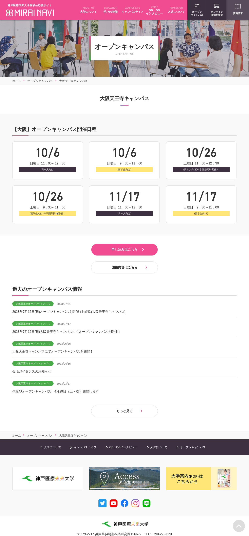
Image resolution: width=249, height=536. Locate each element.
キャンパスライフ (85, 439)
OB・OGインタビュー (123, 439)
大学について (52, 439)
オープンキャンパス (193, 439)
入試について (158, 439)
